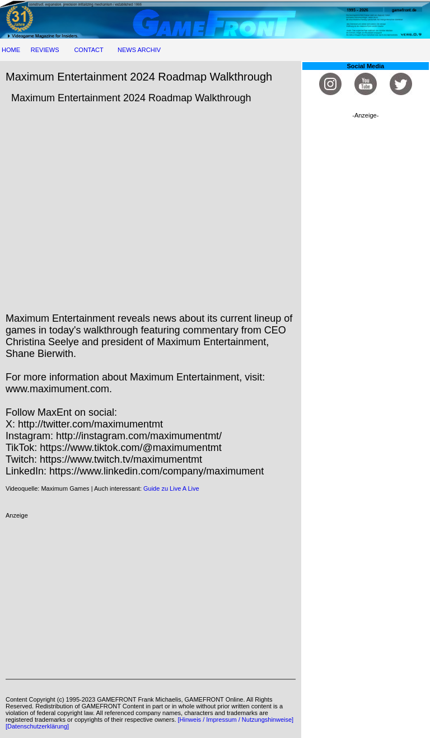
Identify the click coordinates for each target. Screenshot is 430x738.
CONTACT (88, 49)
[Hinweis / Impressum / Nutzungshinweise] (236, 719)
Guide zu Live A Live (171, 488)
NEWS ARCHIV (139, 49)
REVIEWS (45, 49)
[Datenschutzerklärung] (37, 726)
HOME (11, 49)
